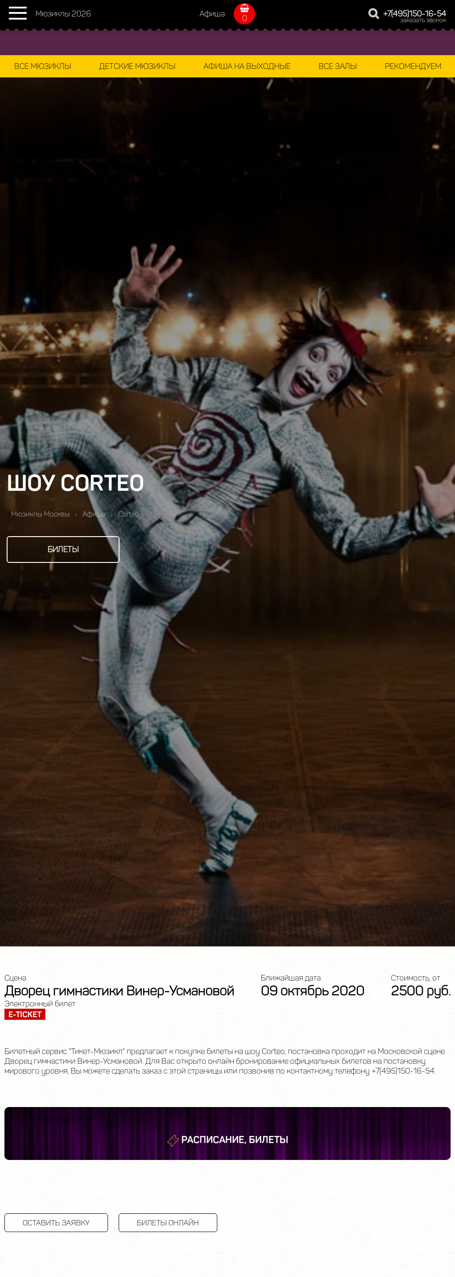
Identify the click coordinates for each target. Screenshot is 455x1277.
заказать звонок (423, 20)
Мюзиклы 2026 (63, 14)
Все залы (338, 66)
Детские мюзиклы (137, 66)
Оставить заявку (56, 1222)
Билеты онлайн (168, 1222)
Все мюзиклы (42, 66)
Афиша (212, 14)
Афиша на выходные (247, 66)
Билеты (63, 549)
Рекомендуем (413, 66)
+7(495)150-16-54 (414, 14)
